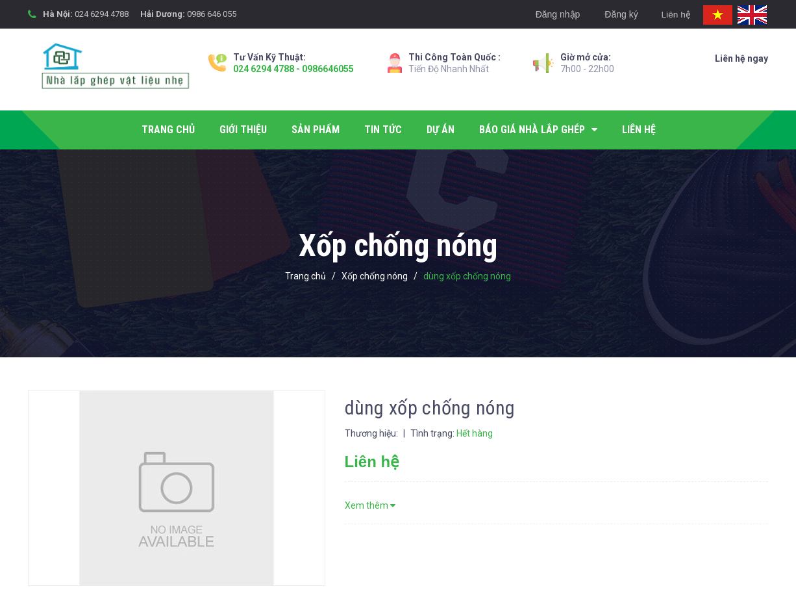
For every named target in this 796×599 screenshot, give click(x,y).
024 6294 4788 (102, 14)
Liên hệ (674, 14)
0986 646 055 (211, 14)
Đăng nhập (554, 14)
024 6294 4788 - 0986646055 (293, 69)
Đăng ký (617, 14)
